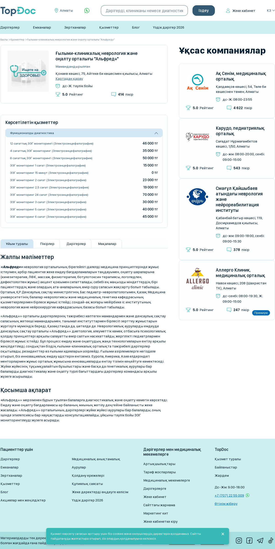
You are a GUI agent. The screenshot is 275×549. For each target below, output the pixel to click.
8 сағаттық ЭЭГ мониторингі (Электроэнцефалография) (51, 158)
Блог (136, 27)
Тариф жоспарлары (159, 472)
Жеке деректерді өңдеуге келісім (100, 492)
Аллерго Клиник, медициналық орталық (240, 272)
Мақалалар (107, 244)
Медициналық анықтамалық (96, 459)
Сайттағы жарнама (159, 505)
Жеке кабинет (243, 10)
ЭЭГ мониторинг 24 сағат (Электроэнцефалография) (49, 194)
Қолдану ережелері (88, 475)
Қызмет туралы (228, 459)
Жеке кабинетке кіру (160, 521)
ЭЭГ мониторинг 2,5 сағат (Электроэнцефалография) (49, 187)
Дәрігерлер (10, 27)
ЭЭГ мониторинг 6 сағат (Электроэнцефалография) (48, 216)
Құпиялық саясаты (87, 484)
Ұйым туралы (17, 244)
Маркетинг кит (155, 513)
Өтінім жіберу (226, 503)
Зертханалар (75, 27)
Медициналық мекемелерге (166, 480)
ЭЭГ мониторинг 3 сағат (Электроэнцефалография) (48, 202)
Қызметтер (109, 27)
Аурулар (79, 467)
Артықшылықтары (159, 464)
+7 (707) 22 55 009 (229, 495)
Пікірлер (47, 244)
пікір (125, 94)
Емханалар (42, 27)
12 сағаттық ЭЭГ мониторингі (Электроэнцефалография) (51, 143)
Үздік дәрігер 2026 (168, 27)
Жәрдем (222, 475)
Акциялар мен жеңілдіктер (23, 500)
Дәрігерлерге (154, 488)
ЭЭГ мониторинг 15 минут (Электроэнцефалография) (49, 173)
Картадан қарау (69, 79)
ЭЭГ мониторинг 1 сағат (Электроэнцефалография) (48, 165)
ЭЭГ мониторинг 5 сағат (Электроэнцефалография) (48, 209)
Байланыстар (226, 467)
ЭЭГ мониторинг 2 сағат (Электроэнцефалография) (48, 180)
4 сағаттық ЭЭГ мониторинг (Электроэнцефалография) (51, 151)
